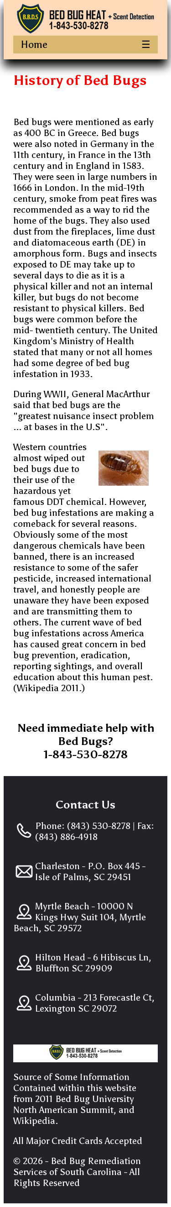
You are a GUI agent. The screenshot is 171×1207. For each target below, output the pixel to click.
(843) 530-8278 (97, 825)
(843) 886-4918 (66, 836)
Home (34, 44)
